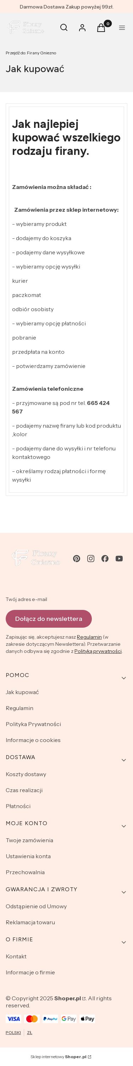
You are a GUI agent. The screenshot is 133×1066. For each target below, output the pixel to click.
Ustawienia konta (28, 856)
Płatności (18, 806)
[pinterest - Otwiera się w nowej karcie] (76, 558)
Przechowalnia (25, 872)
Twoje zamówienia (29, 840)
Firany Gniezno (31, 52)
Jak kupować (22, 692)
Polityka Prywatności (33, 723)
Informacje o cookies (33, 739)
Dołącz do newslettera (48, 618)
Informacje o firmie (30, 972)
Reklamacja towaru (30, 922)
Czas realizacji (24, 790)
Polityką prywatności (98, 651)
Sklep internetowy (59, 1056)
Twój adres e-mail (26, 599)
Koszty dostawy (26, 774)
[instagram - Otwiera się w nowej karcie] (91, 558)
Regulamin (89, 637)
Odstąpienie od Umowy (36, 906)
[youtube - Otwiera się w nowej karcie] (119, 558)
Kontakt (16, 956)
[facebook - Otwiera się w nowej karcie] (105, 558)
